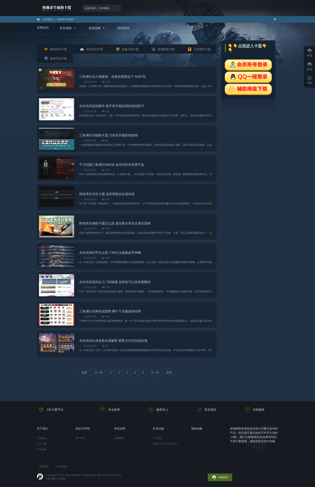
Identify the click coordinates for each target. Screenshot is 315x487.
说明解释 (119, 438)
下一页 (155, 372)
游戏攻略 (95, 28)
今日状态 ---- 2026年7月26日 (58, 19)
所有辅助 (66, 28)
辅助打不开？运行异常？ (166, 443)
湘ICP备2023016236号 (109, 475)
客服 (309, 53)
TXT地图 (60, 478)
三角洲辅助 (61, 466)
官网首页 (43, 27)
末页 (169, 372)
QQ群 (309, 66)
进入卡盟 (42, 443)
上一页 (98, 372)
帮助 (309, 80)
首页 (84, 372)
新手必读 (42, 449)
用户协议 (80, 438)
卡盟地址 (42, 438)
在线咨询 (220, 477)
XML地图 (50, 478)
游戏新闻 (123, 28)
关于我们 (157, 438)
